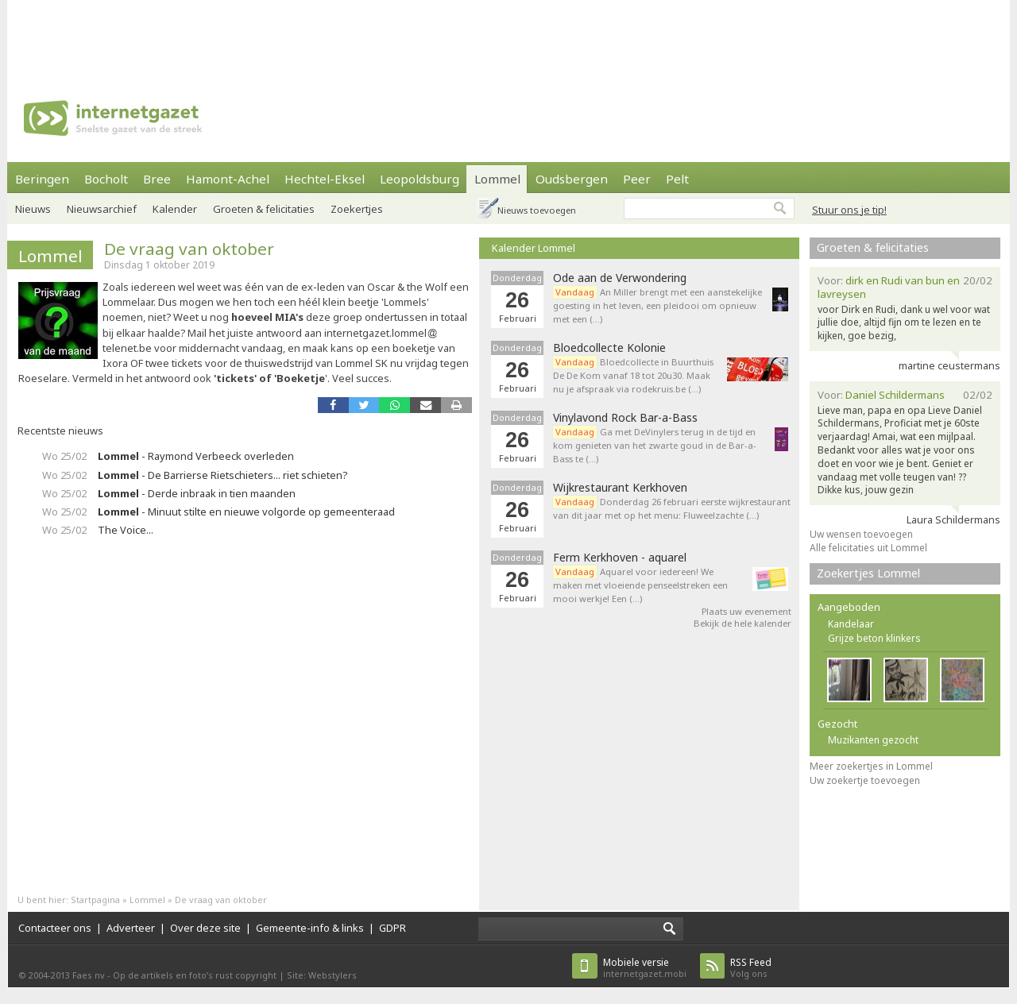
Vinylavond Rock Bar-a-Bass (625, 418)
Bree (157, 179)
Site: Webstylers (322, 975)
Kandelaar (851, 624)
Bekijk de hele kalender (742, 623)
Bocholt (106, 179)
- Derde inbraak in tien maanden (197, 493)
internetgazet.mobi (644, 967)
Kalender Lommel (533, 248)
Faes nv (88, 975)
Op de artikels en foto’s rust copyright (194, 975)
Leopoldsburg (419, 179)
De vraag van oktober (189, 248)
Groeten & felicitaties (264, 209)
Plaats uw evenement (746, 611)
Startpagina (95, 900)
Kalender (175, 209)
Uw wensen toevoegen (861, 534)
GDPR (392, 928)
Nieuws (33, 209)
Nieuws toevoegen (536, 210)
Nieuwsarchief (102, 209)
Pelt (677, 179)
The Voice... (125, 530)
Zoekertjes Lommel (868, 573)
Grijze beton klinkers (874, 638)
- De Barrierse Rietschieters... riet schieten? (222, 475)
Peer (637, 179)
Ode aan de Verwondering (619, 278)
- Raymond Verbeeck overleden (196, 456)
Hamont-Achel (227, 179)
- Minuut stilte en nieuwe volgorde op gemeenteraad (246, 511)
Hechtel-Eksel (324, 179)
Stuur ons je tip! (849, 210)
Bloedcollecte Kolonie (609, 348)
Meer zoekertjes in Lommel (871, 766)
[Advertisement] (508, 35)
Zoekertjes (357, 209)
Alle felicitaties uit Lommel (868, 547)
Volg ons (750, 967)
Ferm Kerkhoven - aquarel (619, 557)
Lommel (497, 179)
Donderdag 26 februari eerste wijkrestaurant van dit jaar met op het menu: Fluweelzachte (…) (672, 508)
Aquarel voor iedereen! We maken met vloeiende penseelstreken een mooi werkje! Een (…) (640, 585)
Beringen (42, 179)
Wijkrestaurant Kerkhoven (620, 488)
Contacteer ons (54, 928)
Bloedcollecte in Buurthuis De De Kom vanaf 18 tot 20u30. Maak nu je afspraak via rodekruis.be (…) (633, 375)
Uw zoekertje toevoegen (865, 780)
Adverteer (130, 928)
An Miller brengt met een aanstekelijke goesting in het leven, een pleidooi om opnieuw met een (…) (657, 305)
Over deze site (205, 928)
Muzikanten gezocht (873, 740)
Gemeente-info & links (310, 928)
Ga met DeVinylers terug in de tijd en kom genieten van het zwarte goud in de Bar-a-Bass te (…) (654, 445)
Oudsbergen (572, 179)
